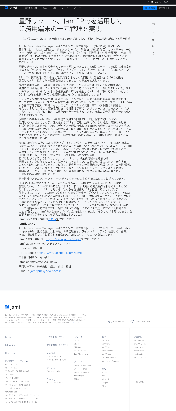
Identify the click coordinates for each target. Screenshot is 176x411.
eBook (76, 344)
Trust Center (139, 351)
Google (105, 382)
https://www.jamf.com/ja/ (63, 239)
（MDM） (17, 371)
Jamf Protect (107, 354)
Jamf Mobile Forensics (110, 361)
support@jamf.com (140, 321)
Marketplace (79, 376)
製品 (104, 337)
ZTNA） (22, 398)
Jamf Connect (107, 351)
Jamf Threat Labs (81, 354)
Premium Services (54, 371)
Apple (104, 372)
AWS (103, 376)
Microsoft (105, 379)
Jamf (16, 361)
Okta (104, 386)
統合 (104, 369)
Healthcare (10, 353)
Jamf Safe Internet (109, 357)
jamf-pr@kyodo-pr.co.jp (46, 271)
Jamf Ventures (139, 354)
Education (10, 345)
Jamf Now (106, 344)
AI (11, 364)
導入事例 (77, 347)
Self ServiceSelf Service (17, 381)
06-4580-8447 (116, 321)
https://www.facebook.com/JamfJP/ (61, 252)
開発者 (76, 379)
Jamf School (106, 347)
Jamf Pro (105, 340)
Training (51, 379)
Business (9, 337)
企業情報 (138, 337)
